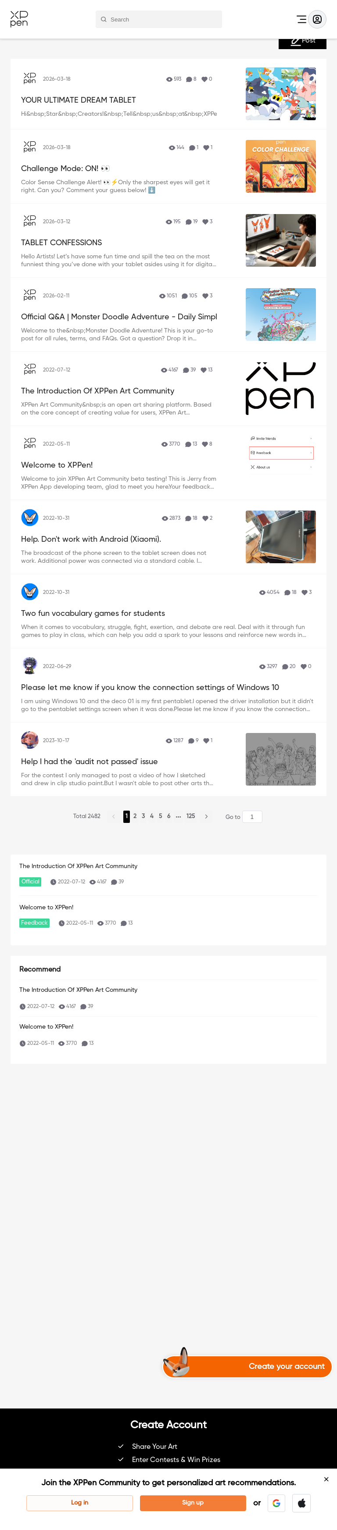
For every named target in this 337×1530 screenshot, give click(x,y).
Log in (79, 1503)
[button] (276, 1503)
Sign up (193, 1503)
